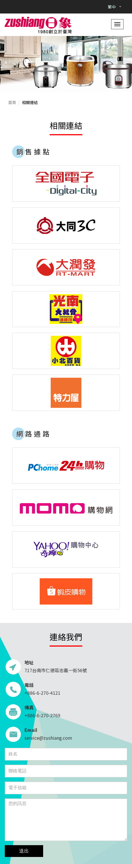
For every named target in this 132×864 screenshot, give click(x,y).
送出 (24, 851)
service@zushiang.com (48, 737)
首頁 (12, 102)
